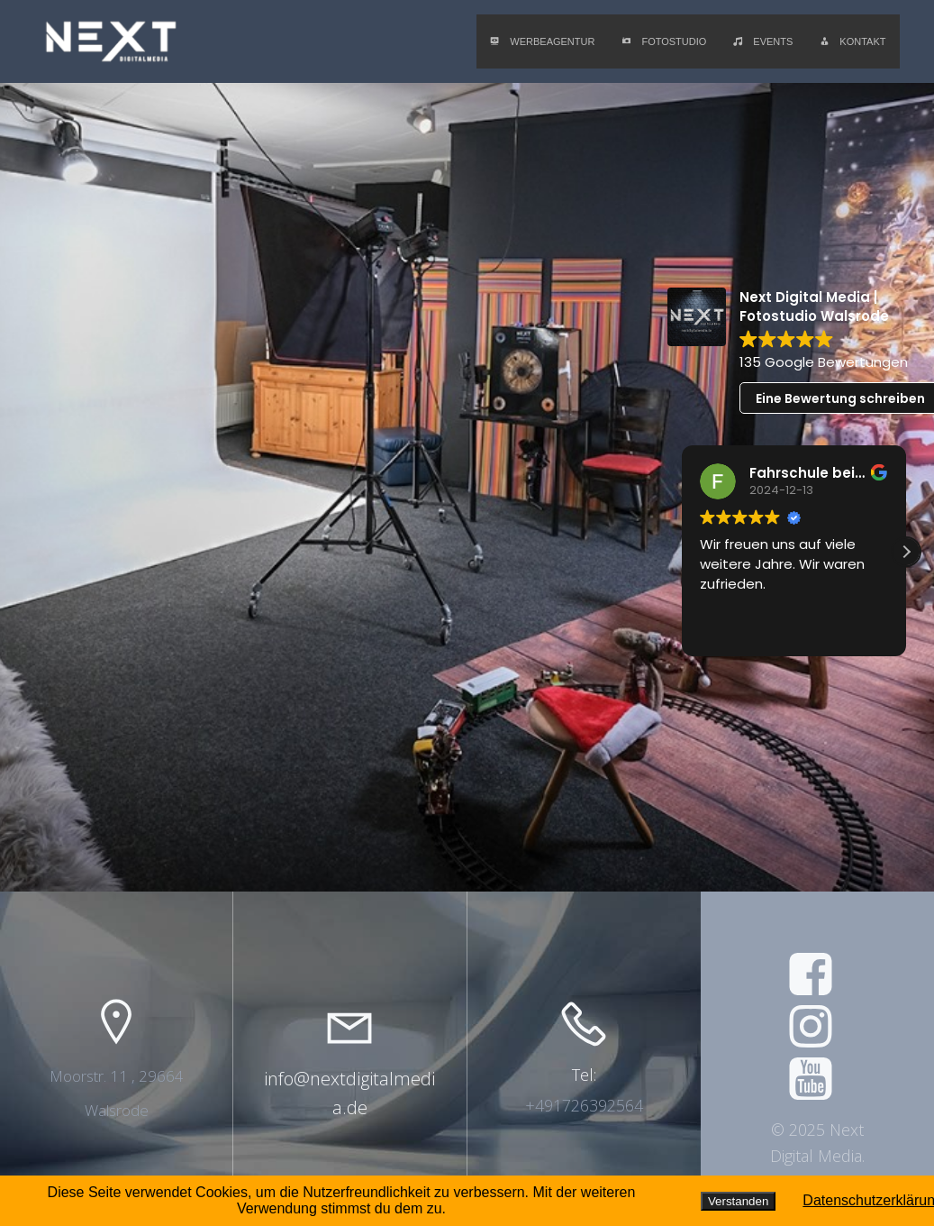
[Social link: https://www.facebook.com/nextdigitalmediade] (817, 975)
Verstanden (738, 1201)
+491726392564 (584, 1105)
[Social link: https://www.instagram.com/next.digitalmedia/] (817, 1028)
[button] (906, 551)
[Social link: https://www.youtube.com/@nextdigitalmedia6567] (817, 1080)
